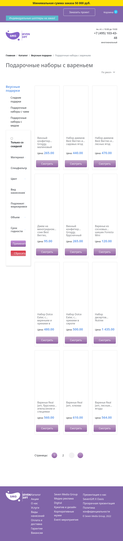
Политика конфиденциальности (96, 509)
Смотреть (47, 163)
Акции (35, 499)
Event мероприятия (66, 519)
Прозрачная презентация (99, 503)
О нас (34, 503)
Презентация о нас (94, 494)
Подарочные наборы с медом (18, 121)
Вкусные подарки (13, 89)
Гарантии (37, 528)
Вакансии (37, 533)
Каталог (36, 494)
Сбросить (20, 253)
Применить (19, 243)
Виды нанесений (38, 514)
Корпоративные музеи (64, 513)
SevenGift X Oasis (93, 499)
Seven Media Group (66, 494)
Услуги (35, 507)
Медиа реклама (64, 498)
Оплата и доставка (36, 522)
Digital (58, 503)
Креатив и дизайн (65, 507)
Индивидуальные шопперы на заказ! (32, 18)
